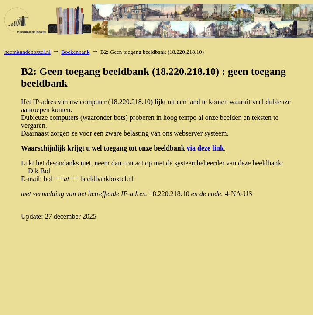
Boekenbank (75, 52)
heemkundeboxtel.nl (27, 52)
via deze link (205, 148)
